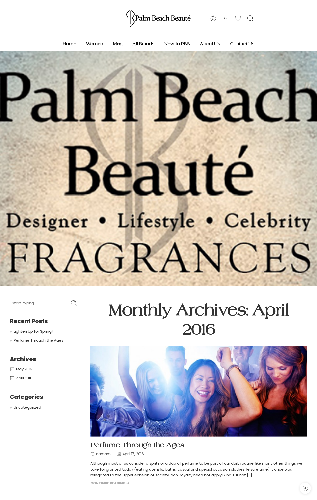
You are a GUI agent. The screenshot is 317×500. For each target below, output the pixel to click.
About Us (210, 43)
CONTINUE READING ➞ (109, 483)
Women (94, 43)
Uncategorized (27, 407)
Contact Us (242, 43)
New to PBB (177, 43)
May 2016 (24, 369)
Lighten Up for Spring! (33, 331)
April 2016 (24, 378)
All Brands (143, 43)
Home (69, 43)
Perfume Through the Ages (137, 445)
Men (117, 43)
